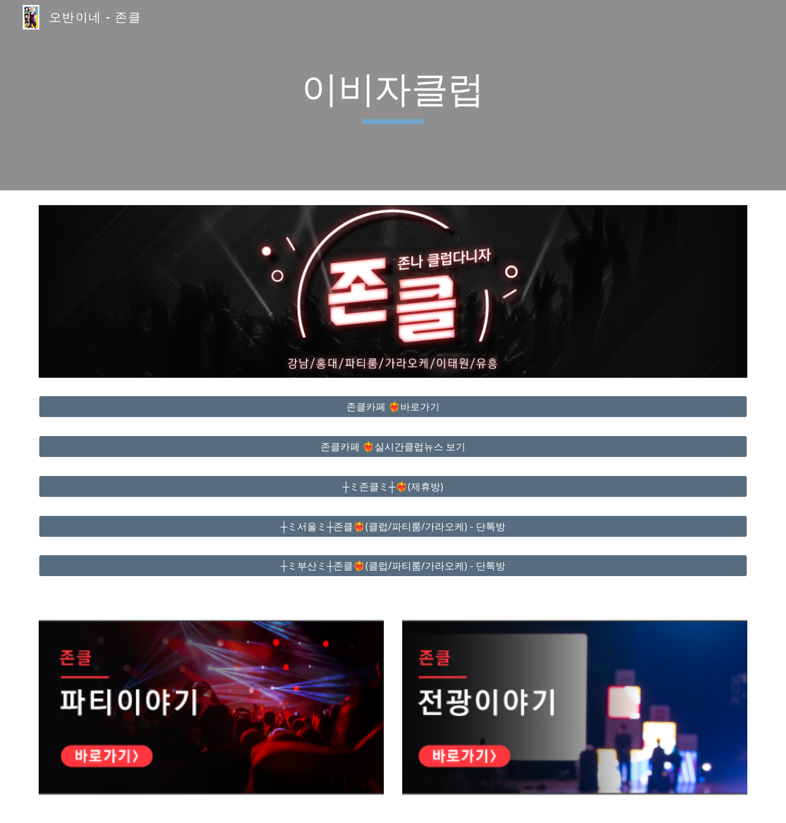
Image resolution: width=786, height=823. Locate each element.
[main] (393, 95)
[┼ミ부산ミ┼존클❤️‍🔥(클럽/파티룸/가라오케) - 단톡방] (393, 565)
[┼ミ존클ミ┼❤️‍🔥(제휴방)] (393, 486)
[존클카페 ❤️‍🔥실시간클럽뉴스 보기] (393, 446)
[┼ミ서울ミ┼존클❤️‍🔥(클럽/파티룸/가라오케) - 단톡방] (393, 526)
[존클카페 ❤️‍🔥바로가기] (393, 406)
